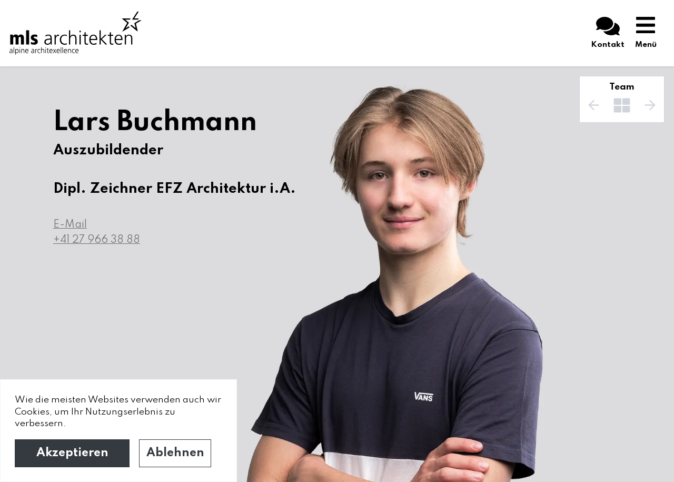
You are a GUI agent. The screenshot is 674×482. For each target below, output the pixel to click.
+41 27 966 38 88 (96, 240)
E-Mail (70, 225)
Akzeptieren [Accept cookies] (72, 453)
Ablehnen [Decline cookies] (175, 453)
